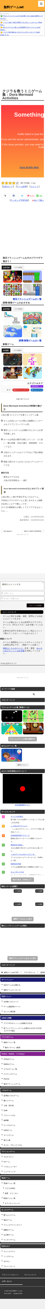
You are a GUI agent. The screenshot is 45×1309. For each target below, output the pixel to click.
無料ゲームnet (14, 6)
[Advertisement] (22, 60)
